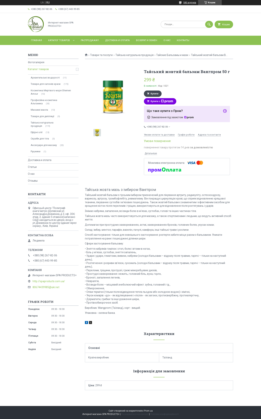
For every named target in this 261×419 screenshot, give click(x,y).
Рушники (35, 151)
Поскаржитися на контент (135, 414)
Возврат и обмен (146, 40)
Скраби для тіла (40, 138)
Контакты (183, 40)
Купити (154, 93)
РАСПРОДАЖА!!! (90, 40)
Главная (36, 40)
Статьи (32, 166)
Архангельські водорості (45, 77)
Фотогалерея (36, 62)
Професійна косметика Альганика (44, 102)
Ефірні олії (36, 132)
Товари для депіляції (42, 116)
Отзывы (33, 180)
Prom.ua (148, 411)
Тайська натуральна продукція (134, 55)
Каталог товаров (59, 40)
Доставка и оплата (117, 40)
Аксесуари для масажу (44, 145)
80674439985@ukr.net (46, 287)
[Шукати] (209, 24)
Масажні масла (39, 109)
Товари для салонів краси (46, 84)
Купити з (162, 101)
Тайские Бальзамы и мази (172, 55)
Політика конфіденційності (164, 414)
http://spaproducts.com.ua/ (49, 281)
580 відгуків (189, 2)
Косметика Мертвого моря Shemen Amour (51, 92)
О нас (167, 40)
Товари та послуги (101, 55)
